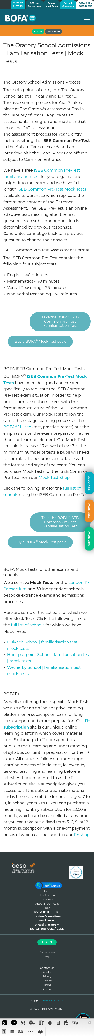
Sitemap (46, 989)
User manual (47, 952)
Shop (47, 907)
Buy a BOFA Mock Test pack (40, 341)
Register (53, 31)
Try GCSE (89, 483)
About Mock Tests (47, 903)
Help (47, 956)
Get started (47, 899)
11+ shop (81, 834)
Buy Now (89, 538)
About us (47, 972)
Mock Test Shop (54, 477)
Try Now (89, 510)
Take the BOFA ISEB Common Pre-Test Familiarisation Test (60, 321)
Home (47, 891)
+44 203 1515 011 (53, 1000)
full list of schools (27, 625)
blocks (30, 1031)
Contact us (47, 967)
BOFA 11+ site (17, 427)
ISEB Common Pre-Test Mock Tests (51, 189)
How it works (47, 895)
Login (47, 942)
